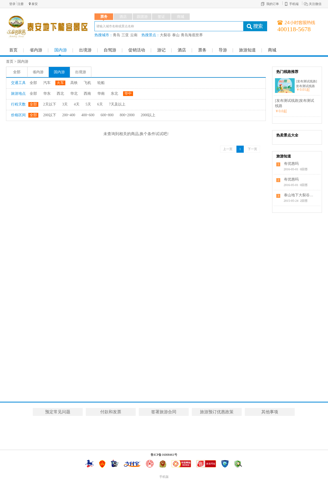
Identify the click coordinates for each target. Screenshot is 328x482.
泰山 (175, 35)
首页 (13, 50)
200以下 (49, 115)
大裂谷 (165, 35)
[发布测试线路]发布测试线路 (306, 84)
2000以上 (148, 115)
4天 (77, 104)
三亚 (125, 35)
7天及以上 (117, 104)
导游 (223, 50)
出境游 (85, 50)
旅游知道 (247, 50)
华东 (47, 94)
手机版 (164, 477)
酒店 (182, 50)
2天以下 (49, 104)
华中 (128, 94)
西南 (87, 94)
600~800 (107, 115)
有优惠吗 (291, 164)
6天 (100, 104)
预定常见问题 (57, 412)
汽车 (47, 83)
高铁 (74, 83)
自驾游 (110, 50)
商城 (272, 50)
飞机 (87, 83)
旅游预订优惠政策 (217, 412)
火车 (60, 83)
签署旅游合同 (163, 412)
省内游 (36, 50)
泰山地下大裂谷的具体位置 (299, 195)
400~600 (87, 115)
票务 (202, 50)
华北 (74, 94)
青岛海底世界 (192, 35)
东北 (114, 94)
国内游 (60, 50)
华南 (101, 94)
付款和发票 (110, 412)
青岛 (116, 35)
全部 (16, 72)
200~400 (68, 115)
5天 (88, 104)
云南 (133, 35)
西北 (60, 94)
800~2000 (127, 115)
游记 (161, 50)
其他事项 (269, 412)
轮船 (101, 83)
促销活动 (136, 50)
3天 (65, 104)
